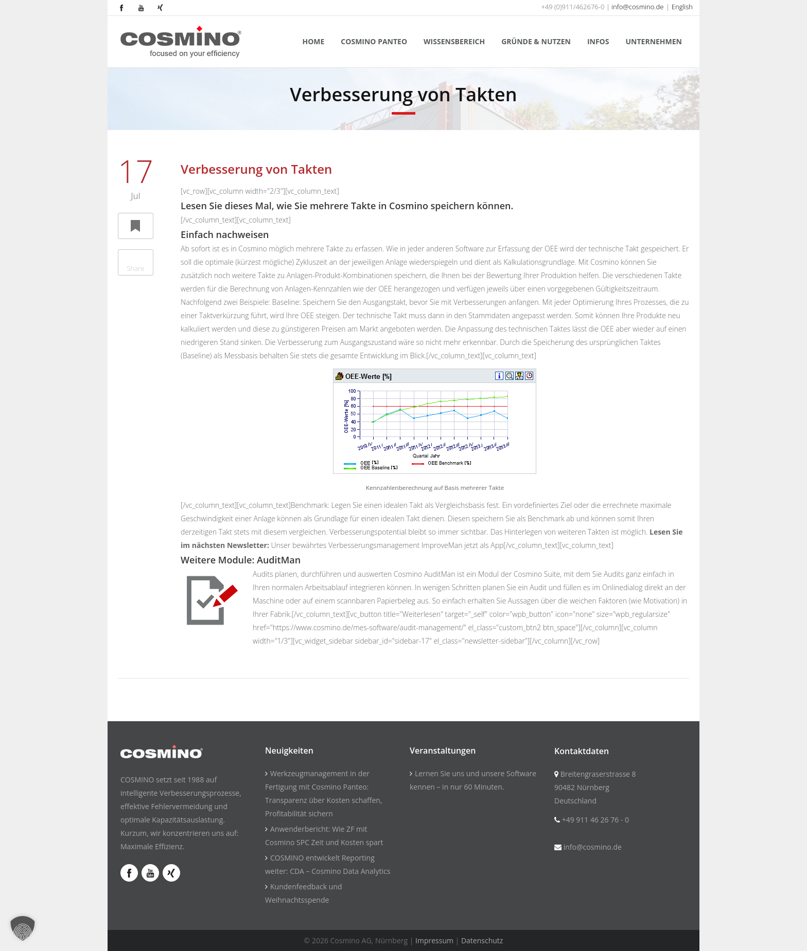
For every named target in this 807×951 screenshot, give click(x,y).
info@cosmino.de (637, 6)
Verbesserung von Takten (256, 168)
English (682, 6)
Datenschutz (482, 940)
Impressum (434, 940)
